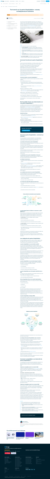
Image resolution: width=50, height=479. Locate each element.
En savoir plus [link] (21, 426)
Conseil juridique (7, 460)
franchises (33, 72)
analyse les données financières (31, 165)
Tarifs (5, 463)
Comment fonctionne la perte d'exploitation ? (11, 22)
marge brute (33, 115)
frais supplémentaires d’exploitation (27, 117)
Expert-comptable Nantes (18, 463)
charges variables (24, 90)
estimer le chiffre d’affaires (38, 85)
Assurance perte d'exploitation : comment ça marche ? (12, 25)
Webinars (17, 3)
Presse (5, 471)
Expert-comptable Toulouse (18, 466)
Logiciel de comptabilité (7, 462)
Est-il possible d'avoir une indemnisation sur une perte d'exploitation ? (12, 23)
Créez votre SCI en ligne (28, 462)
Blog (1, 3)
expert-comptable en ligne (31, 25)
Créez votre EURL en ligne (28, 461)
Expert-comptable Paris (17, 464)
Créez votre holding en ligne (29, 463)
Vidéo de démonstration (39, 463)
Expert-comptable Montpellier (18, 462)
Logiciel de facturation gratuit (8, 461)
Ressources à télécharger (12, 3)
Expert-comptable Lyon (17, 460)
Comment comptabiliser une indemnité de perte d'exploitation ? (12, 28)
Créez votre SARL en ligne (28, 460)
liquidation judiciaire (33, 351)
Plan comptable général (38, 461)
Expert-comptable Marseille (18, 461)
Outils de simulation (5, 3)
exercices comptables (37, 368)
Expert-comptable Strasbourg (18, 465)
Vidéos (19, 3)
